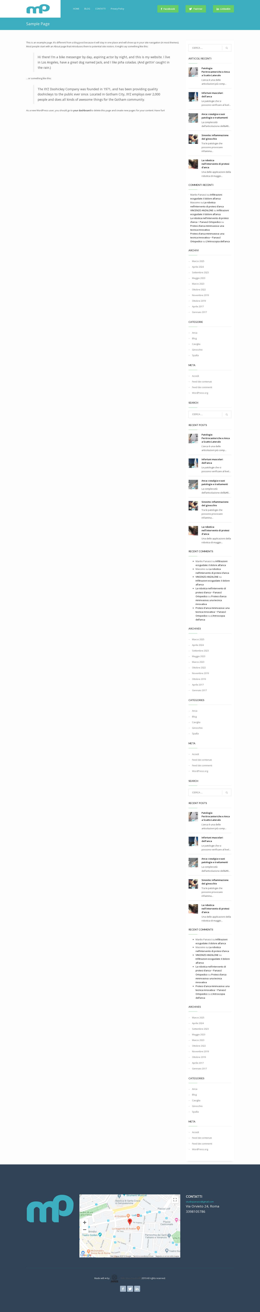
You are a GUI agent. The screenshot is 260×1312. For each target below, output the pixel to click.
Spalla (195, 355)
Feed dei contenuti (202, 381)
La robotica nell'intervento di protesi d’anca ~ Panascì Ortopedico (211, 592)
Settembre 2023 (200, 272)
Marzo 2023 (198, 283)
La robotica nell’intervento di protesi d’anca (215, 164)
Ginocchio (197, 349)
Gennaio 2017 (199, 312)
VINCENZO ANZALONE (201, 210)
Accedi (195, 376)
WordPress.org (200, 392)
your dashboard (82, 110)
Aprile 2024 (198, 266)
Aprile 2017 (198, 306)
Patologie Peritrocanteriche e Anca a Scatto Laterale (216, 72)
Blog (194, 338)
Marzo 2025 (198, 261)
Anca (194, 332)
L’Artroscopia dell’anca (218, 241)
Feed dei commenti (202, 387)
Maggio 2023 (198, 278)
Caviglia (196, 344)
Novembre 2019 (200, 295)
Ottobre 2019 (199, 300)
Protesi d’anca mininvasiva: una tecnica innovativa (211, 600)
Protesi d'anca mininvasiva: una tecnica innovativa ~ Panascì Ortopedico (207, 237)
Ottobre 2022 (199, 289)
